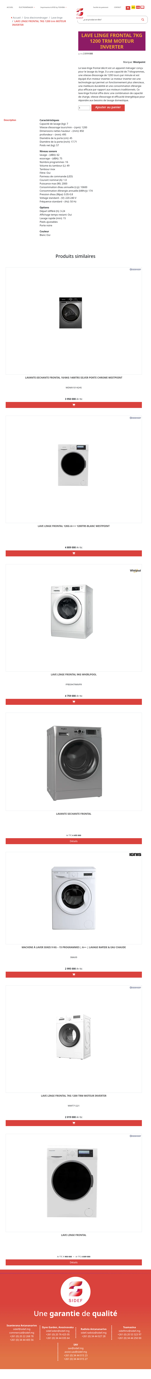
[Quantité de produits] (84, 108)
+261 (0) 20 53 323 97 (129, 1334)
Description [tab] (10, 120)
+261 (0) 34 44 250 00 (129, 1338)
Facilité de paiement (100, 7)
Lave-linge (57, 17)
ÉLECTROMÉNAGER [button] (26, 7)
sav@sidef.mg (75, 1348)
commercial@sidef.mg (21, 1332)
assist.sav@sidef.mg (76, 1351)
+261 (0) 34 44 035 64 (58, 1338)
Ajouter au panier (108, 107)
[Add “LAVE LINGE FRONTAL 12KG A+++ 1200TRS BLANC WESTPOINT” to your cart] (73, 553)
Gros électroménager (36, 17)
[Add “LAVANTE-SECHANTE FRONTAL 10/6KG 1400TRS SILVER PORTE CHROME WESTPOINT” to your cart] (73, 405)
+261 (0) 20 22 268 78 (22, 1336)
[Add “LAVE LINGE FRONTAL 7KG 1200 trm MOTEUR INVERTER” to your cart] (73, 1123)
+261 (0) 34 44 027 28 (94, 1336)
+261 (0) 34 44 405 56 (22, 1339)
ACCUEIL (10, 7)
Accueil (16, 17)
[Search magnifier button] (142, 19)
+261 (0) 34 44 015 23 (76, 1355)
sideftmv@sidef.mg (129, 1331)
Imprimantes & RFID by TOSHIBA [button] (52, 7)
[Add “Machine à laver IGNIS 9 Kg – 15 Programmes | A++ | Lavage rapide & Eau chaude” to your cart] (73, 974)
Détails (74, 841)
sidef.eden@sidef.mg (57, 1331)
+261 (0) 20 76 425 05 (58, 1334)
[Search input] (110, 19)
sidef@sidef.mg (21, 1329)
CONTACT (117, 7)
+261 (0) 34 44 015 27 (76, 1359)
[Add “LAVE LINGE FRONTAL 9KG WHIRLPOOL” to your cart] (73, 701)
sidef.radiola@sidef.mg (93, 1332)
